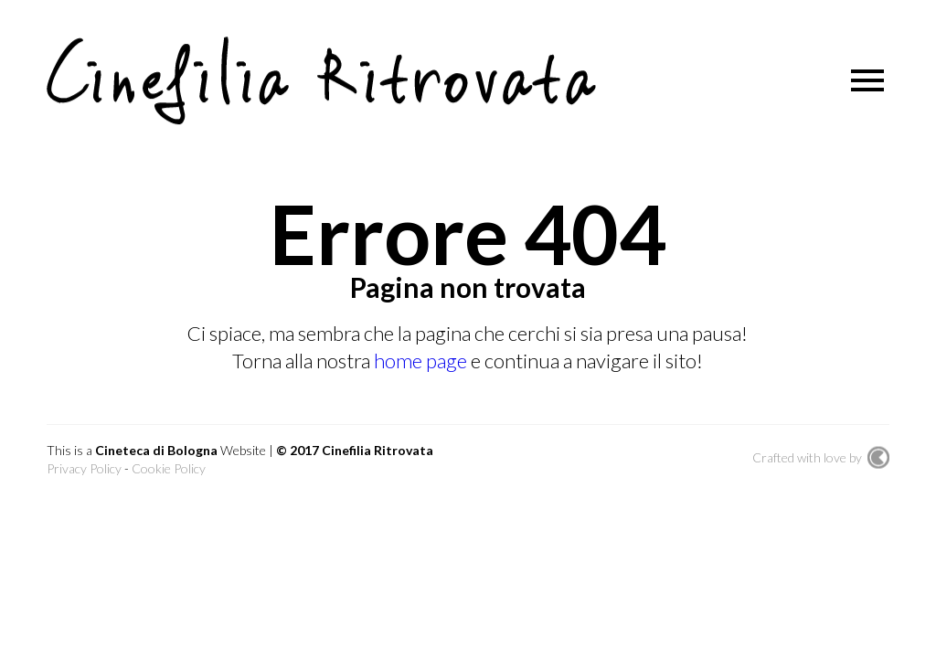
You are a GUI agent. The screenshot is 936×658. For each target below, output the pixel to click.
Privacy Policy (84, 468)
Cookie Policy (169, 468)
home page (422, 360)
